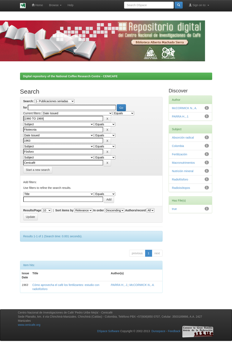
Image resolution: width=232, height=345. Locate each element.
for (25, 107)
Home (37, 5)
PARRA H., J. (119, 285)
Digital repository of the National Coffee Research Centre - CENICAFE (70, 76)
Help (71, 5)
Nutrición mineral (182, 171)
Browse (55, 5)
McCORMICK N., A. (142, 285)
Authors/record (135, 210)
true (174, 209)
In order (98, 210)
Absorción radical (183, 137)
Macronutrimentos (183, 162)
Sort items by (64, 210)
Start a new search (38, 169)
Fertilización (179, 154)
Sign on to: (199, 5)
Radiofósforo (180, 179)
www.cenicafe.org (29, 324)
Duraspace (158, 331)
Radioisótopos (181, 187)
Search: (28, 101)
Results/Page (32, 210)
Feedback (174, 331)
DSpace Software (108, 331)
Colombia (178, 146)
